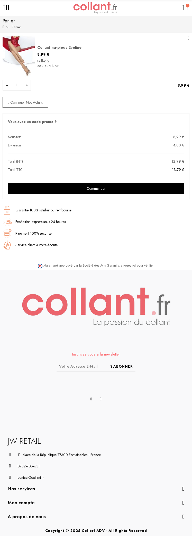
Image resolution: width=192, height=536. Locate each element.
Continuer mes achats (25, 102)
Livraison (14, 145)
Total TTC (15, 169)
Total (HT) (15, 161)
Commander (96, 188)
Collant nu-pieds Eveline (59, 47)
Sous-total (15, 136)
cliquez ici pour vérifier (137, 265)
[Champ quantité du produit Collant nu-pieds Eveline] (16, 85)
